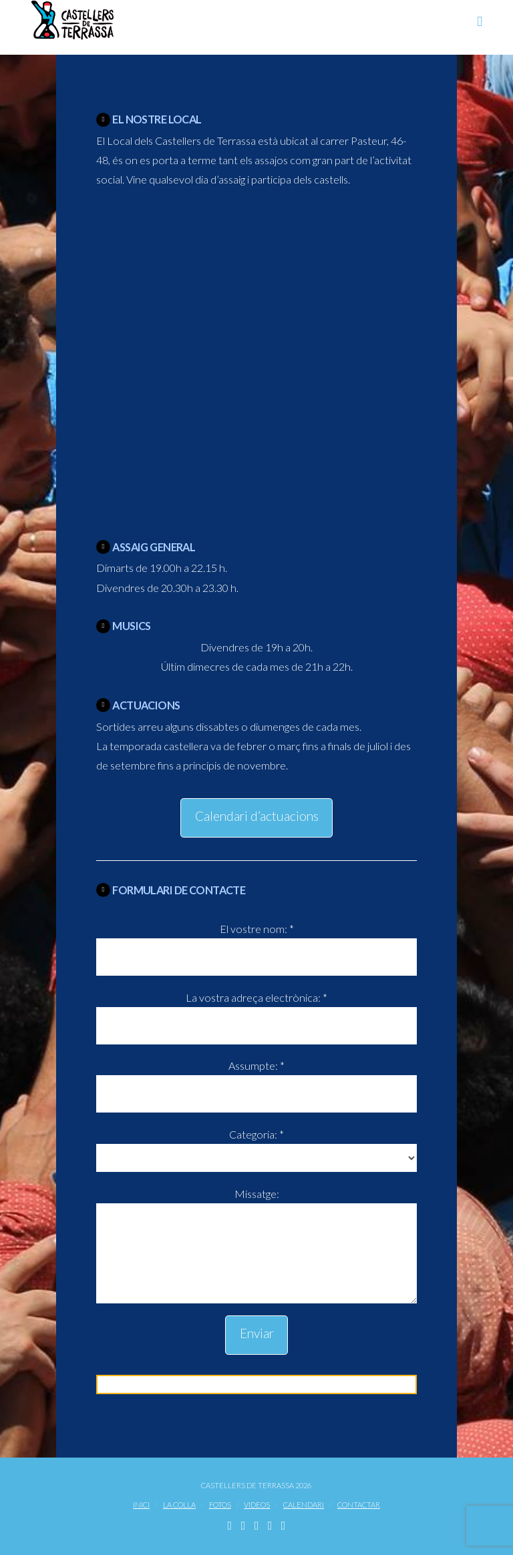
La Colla (179, 1504)
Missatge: (256, 1203)
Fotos (220, 1504)
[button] (479, 21)
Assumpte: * (256, 1080)
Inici (141, 1504)
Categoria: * (256, 1147)
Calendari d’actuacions (257, 816)
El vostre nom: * (256, 943)
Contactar (358, 1504)
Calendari (303, 1504)
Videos (257, 1504)
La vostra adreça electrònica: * (256, 1012)
